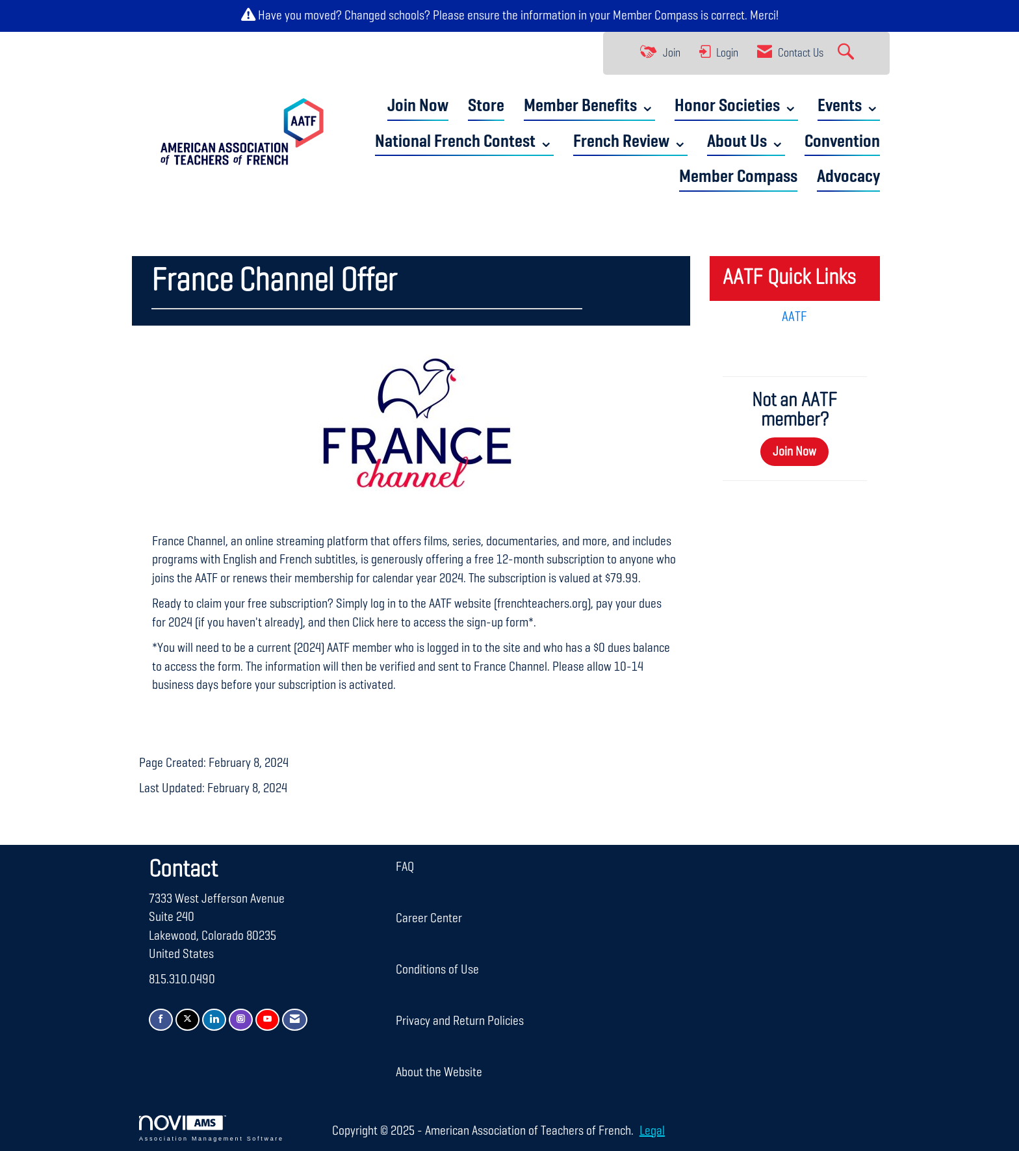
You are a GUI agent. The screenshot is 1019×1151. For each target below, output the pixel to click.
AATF (794, 317)
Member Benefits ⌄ (589, 106)
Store (486, 106)
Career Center (429, 918)
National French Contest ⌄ (464, 142)
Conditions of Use (437, 969)
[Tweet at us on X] (187, 1020)
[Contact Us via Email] (294, 1020)
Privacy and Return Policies (460, 1021)
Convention (842, 142)
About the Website (439, 1072)
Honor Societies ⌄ (736, 106)
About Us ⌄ (746, 142)
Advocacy (848, 177)
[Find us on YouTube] (267, 1020)
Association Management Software (211, 1128)
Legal (652, 1130)
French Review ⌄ (630, 142)
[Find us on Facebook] (161, 1020)
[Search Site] (847, 53)
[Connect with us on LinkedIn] (214, 1020)
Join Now (417, 106)
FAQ (405, 867)
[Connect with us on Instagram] (241, 1020)
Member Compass (655, 15)
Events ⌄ (849, 106)
